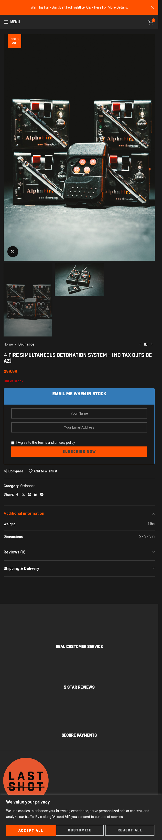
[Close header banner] (152, 7)
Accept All (131, 830)
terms (42, 442)
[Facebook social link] (17, 494)
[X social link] (23, 494)
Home (8, 344)
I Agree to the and (43, 442)
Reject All (80, 830)
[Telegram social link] (42, 494)
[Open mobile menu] (11, 22)
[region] (81, 817)
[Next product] (152, 344)
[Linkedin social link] (36, 494)
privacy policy (64, 442)
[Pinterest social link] (29, 494)
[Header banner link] (79, 7)
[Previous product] (140, 344)
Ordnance (26, 344)
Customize (30, 830)
